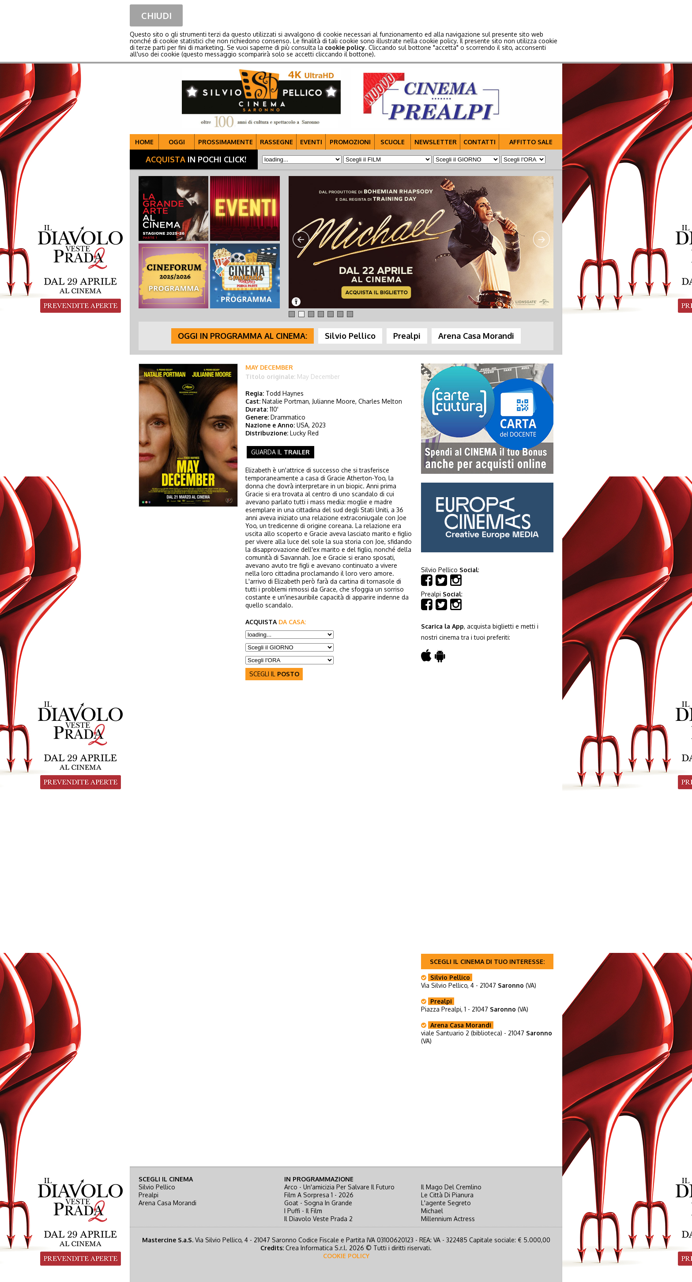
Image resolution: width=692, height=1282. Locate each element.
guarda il (280, 452)
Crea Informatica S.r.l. (316, 1248)
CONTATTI (479, 142)
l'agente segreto (446, 1203)
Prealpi (148, 1195)
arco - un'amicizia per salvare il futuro (339, 1187)
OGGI (177, 142)
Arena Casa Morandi (167, 1203)
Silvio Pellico (157, 1187)
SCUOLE (392, 142)
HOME (144, 142)
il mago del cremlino (451, 1187)
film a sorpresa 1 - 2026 (319, 1195)
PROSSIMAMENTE (225, 142)
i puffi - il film (303, 1211)
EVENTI (311, 142)
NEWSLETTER (435, 142)
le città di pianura (447, 1195)
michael (432, 1211)
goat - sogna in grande (318, 1203)
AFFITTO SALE (531, 142)
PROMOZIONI (350, 142)
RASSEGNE (276, 142)
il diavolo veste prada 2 (318, 1218)
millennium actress (448, 1218)
